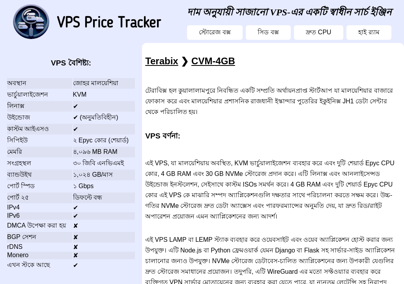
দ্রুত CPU (318, 32)
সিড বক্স (268, 32)
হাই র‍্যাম (368, 32)
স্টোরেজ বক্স (214, 32)
